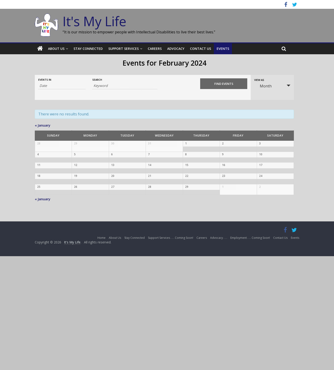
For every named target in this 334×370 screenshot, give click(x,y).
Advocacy (175, 48)
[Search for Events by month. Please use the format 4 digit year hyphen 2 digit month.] (61, 85)
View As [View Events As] (259, 80)
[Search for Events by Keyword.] (124, 85)
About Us (56, 48)
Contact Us (200, 48)
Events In (44, 79)
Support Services (123, 48)
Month (263, 86)
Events (223, 48)
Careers (155, 48)
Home (101, 352)
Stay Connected (88, 48)
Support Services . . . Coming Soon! (170, 352)
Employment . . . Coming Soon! (250, 352)
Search (97, 79)
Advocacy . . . (218, 352)
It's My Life (94, 21)
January (42, 125)
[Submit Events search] (223, 83)
